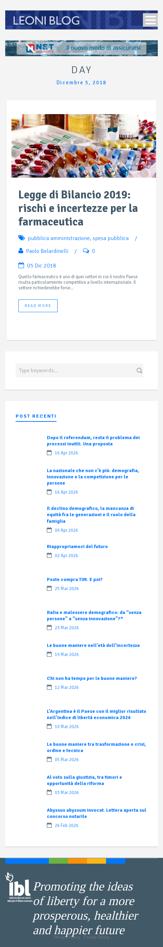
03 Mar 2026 (67, 792)
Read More (38, 306)
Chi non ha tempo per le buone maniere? (92, 678)
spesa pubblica (111, 238)
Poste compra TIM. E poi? (75, 579)
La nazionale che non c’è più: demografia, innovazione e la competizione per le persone (93, 477)
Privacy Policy (67, 937)
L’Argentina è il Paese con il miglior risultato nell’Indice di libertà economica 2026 (96, 714)
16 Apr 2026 (66, 453)
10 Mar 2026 (67, 727)
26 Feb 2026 (66, 825)
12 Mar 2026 (67, 687)
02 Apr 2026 (66, 555)
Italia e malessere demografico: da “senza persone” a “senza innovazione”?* (94, 615)
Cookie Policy (96, 937)
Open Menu (150, 20)
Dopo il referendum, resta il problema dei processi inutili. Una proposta (93, 441)
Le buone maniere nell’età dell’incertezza (93, 645)
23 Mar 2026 (67, 628)
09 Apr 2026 (66, 530)
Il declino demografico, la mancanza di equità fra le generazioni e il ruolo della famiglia (91, 514)
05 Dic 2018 (41, 265)
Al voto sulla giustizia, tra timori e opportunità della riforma (84, 780)
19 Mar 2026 (67, 654)
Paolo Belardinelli (47, 251)
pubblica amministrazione (59, 238)
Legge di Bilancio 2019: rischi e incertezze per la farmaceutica (78, 208)
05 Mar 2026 (67, 759)
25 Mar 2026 (67, 588)
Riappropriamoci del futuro (77, 546)
